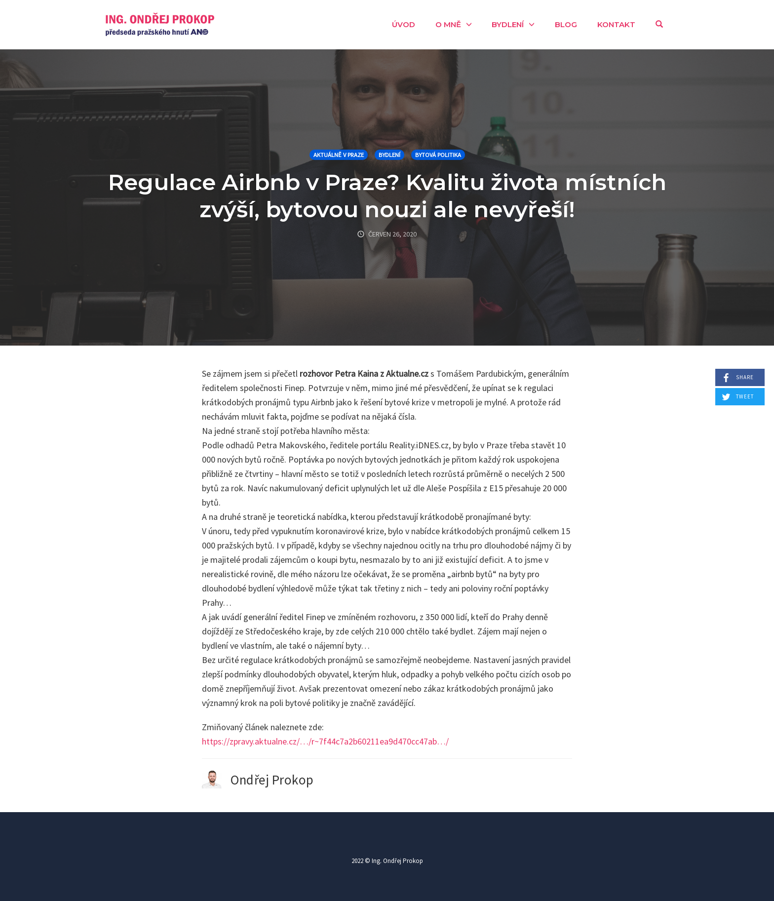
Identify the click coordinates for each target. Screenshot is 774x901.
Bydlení (508, 24)
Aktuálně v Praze (338, 154)
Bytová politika (438, 154)
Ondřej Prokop (272, 779)
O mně (448, 24)
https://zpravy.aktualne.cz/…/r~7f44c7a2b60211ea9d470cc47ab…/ (325, 741)
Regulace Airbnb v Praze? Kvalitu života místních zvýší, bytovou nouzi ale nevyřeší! (387, 195)
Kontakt (616, 24)
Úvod (403, 24)
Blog (566, 24)
